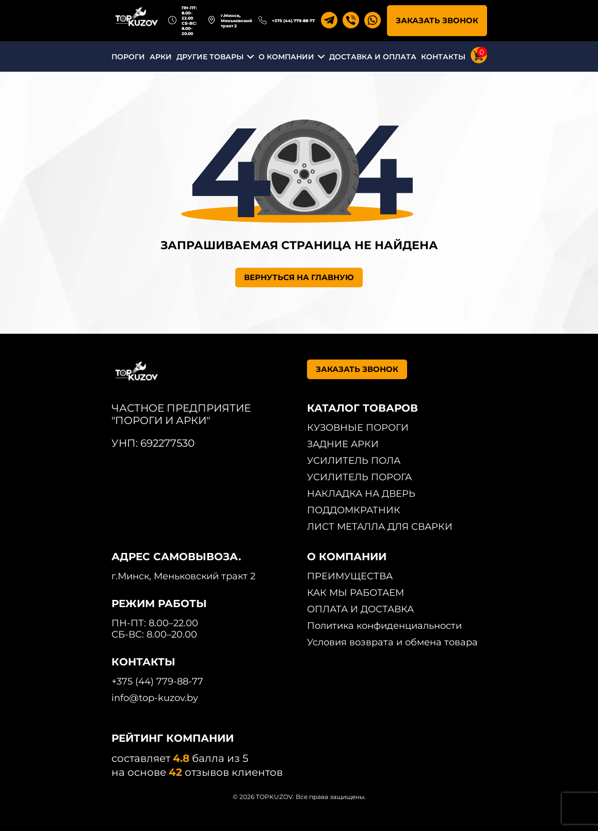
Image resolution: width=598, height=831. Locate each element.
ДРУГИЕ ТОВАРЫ (210, 56)
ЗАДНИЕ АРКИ (343, 444)
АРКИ (161, 56)
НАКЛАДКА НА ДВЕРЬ (361, 493)
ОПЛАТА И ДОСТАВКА (360, 609)
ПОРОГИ (128, 56)
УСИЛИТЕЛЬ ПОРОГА (359, 477)
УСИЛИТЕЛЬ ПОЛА (353, 460)
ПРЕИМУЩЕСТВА (350, 576)
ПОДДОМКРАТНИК (353, 510)
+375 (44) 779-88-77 (293, 20)
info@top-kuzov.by (154, 698)
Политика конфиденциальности (384, 625)
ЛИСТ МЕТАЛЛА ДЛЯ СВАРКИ (379, 526)
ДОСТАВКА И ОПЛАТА (372, 56)
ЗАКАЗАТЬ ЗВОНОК (437, 20)
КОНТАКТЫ (443, 56)
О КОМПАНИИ (286, 56)
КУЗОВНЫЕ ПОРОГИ (358, 427)
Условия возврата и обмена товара (392, 642)
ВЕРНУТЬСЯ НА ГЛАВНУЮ (299, 277)
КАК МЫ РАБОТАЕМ (355, 592)
